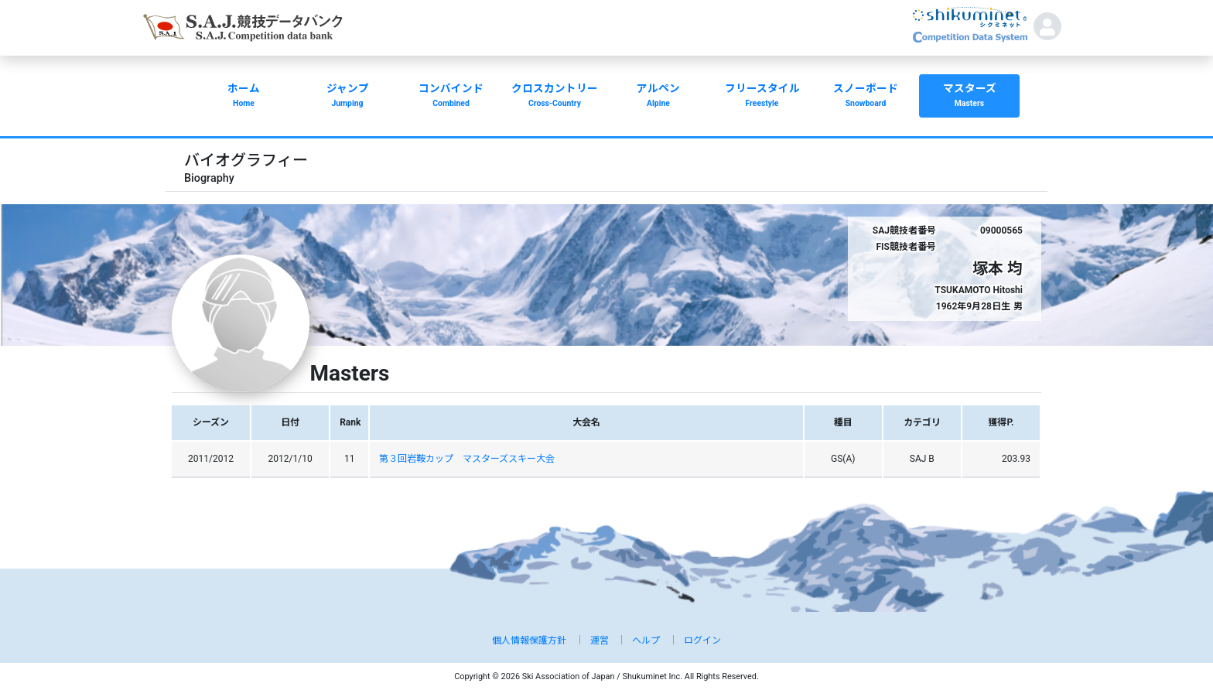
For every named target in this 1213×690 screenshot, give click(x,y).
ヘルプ (646, 640)
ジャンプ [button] (347, 96)
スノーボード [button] (866, 96)
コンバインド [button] (451, 96)
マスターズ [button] (969, 96)
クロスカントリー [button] (555, 96)
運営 (599, 640)
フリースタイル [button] (762, 96)
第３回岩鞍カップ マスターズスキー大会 (467, 458)
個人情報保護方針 (529, 640)
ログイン (702, 640)
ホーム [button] (244, 96)
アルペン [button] (658, 96)
